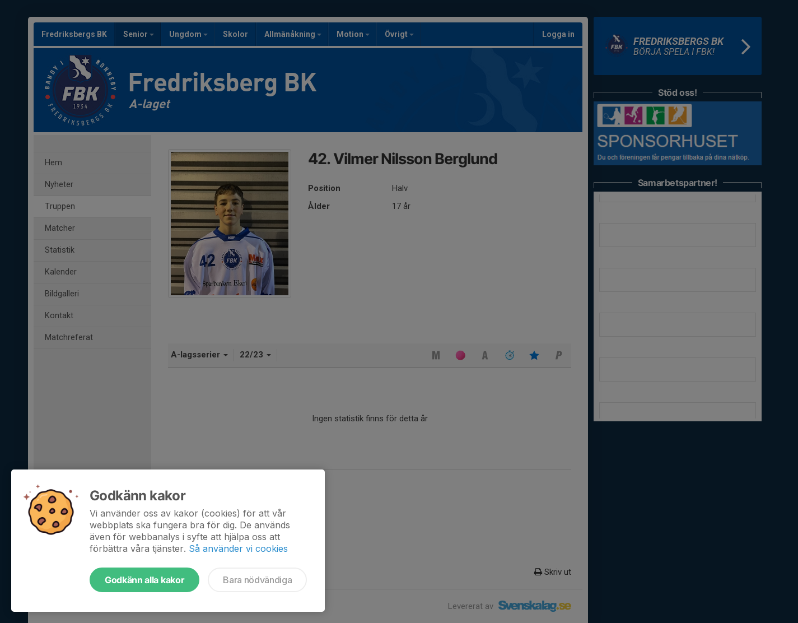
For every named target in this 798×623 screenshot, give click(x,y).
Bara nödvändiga (257, 579)
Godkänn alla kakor (144, 579)
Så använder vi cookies (238, 548)
